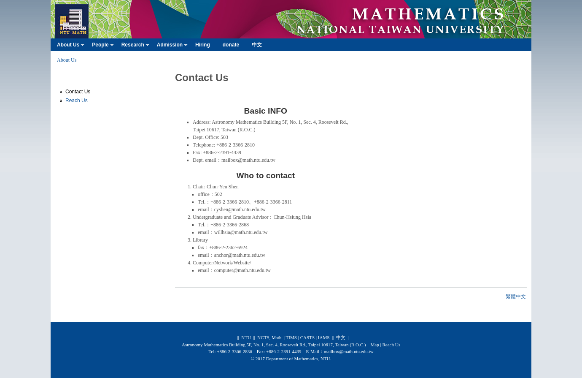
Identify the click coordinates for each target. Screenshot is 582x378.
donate (231, 45)
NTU (246, 337)
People (102, 46)
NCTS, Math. (270, 337)
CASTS (307, 337)
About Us (70, 46)
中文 (257, 45)
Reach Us (76, 100)
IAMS (324, 337)
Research (135, 46)
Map (374, 344)
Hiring (202, 45)
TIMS (291, 337)
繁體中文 (516, 296)
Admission (172, 46)
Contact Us (77, 92)
